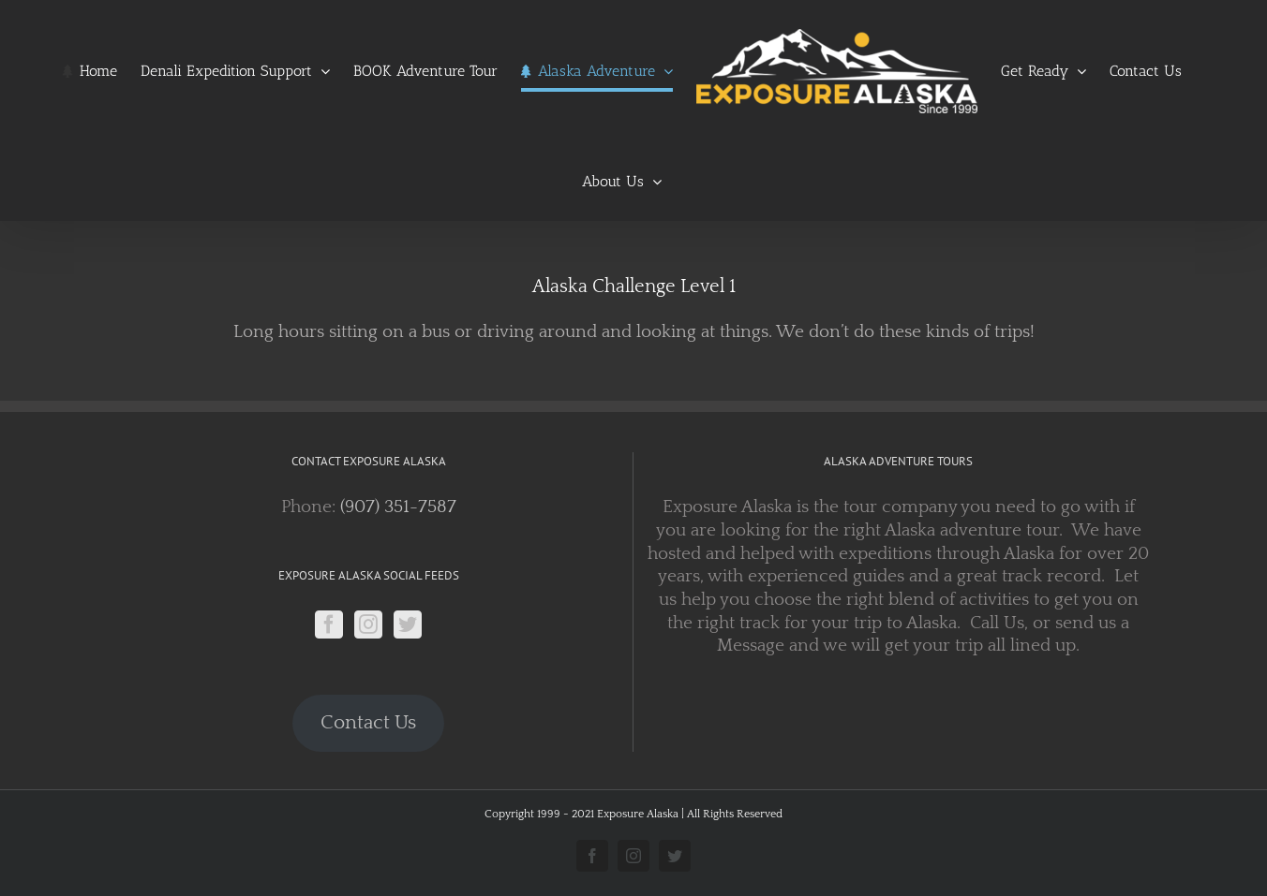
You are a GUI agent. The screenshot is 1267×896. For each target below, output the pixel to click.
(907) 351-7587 (398, 507)
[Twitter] (408, 624)
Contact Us (368, 723)
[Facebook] (329, 624)
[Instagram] (368, 624)
